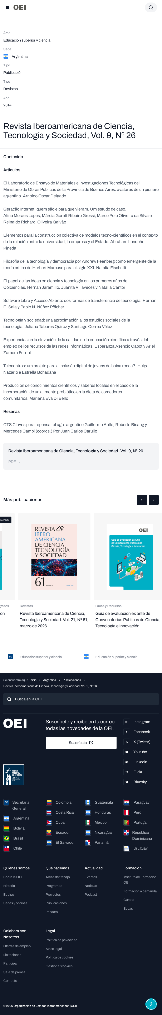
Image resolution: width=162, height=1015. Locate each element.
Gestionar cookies (59, 966)
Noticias (91, 886)
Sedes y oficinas (15, 903)
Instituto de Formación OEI (140, 879)
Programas (54, 886)
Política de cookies (59, 957)
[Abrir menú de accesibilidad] (151, 1004)
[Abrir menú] (7, 7)
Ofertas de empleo (17, 946)
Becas (128, 908)
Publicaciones (72, 680)
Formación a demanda (140, 891)
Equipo (8, 894)
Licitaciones (12, 955)
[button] (142, 500)
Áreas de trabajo (58, 877)
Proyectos (53, 894)
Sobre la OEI (12, 877)
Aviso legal (54, 949)
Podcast (91, 894)
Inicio (33, 680)
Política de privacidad (61, 940)
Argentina (49, 680)
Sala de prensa (14, 972)
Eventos (91, 877)
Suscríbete (81, 742)
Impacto (52, 912)
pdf (14, 462)
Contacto (10, 980)
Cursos (128, 900)
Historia (9, 886)
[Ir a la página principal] (19, 7)
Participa (10, 963)
